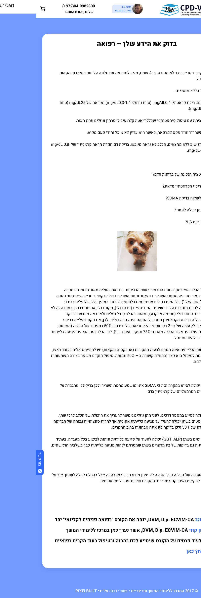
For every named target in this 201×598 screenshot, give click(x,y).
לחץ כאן (158, 551)
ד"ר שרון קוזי (166, 530)
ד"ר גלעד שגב (173, 519)
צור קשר (4, 462)
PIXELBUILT (49, 591)
